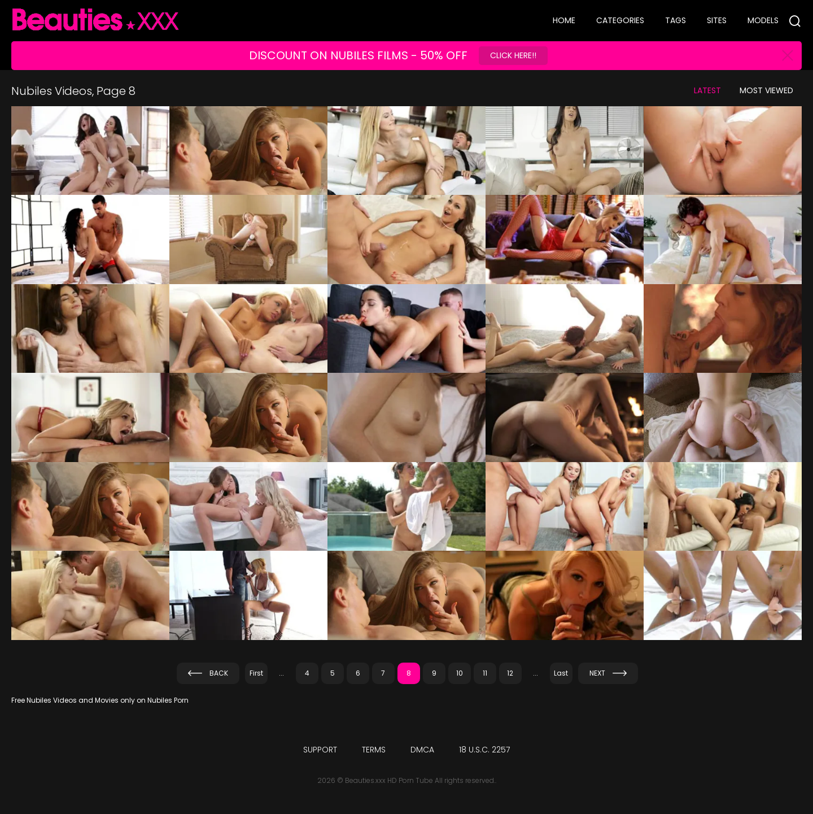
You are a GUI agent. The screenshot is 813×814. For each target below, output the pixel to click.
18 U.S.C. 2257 (484, 749)
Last (561, 673)
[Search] (795, 21)
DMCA (422, 749)
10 (459, 673)
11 (485, 673)
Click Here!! (513, 55)
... (281, 673)
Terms (374, 749)
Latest (707, 90)
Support (320, 749)
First (256, 673)
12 (510, 673)
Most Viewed (766, 90)
